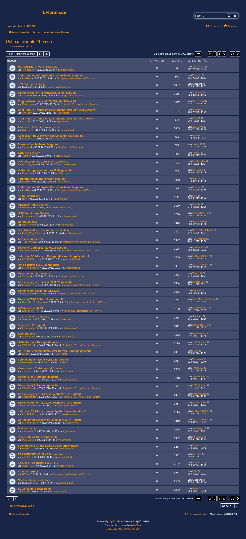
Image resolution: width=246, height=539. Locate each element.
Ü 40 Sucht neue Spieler (33, 213)
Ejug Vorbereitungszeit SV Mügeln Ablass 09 (47, 101)
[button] (198, 53)
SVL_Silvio (27, 130)
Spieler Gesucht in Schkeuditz (37, 437)
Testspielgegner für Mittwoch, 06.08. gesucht (47, 92)
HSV (24, 199)
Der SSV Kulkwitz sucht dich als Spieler (44, 230)
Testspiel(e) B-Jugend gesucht (38, 376)
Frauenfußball (67, 130)
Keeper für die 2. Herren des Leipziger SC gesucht (51, 135)
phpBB (112, 521)
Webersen (27, 362)
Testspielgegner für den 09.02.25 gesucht (45, 282)
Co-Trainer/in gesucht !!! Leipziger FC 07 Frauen (49, 419)
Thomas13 (27, 371)
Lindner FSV (28, 250)
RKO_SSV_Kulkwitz (32, 233)
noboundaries (29, 397)
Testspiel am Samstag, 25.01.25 (38, 290)
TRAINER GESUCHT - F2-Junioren (40, 454)
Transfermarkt (60, 138)
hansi (25, 491)
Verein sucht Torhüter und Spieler (40, 368)
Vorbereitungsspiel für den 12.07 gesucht (45, 170)
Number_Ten (28, 164)
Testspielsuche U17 (30, 239)
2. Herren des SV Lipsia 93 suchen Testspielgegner (51, 75)
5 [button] (224, 54)
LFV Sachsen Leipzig (31, 84)
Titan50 (26, 156)
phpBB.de (136, 525)
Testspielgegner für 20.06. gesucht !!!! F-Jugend (49, 394)
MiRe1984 (27, 173)
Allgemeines (64, 87)
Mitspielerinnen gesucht (33, 204)
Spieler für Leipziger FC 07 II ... (38, 462)
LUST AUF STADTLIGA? (33, 316)
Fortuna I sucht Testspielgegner (39, 144)
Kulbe (25, 354)
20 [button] (232, 54)
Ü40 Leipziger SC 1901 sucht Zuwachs (43, 161)
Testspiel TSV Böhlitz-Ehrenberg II (40, 299)
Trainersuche (26, 333)
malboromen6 (29, 431)
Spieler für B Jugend (31, 325)
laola (24, 138)
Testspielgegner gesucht (34, 273)
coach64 (26, 293)
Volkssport (64, 362)
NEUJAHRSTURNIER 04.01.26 (37, 66)
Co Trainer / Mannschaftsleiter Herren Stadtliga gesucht (54, 351)
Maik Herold (28, 104)
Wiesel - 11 (28, 448)
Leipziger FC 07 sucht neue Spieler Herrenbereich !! (52, 411)
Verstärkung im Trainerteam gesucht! (42, 178)
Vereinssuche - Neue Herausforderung (43, 359)
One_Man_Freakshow (33, 302)
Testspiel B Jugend (30, 307)
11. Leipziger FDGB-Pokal (35, 488)
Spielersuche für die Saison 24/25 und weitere (48, 445)
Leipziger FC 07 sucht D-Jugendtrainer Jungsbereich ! (53, 256)
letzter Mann (28, 336)
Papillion (26, 78)
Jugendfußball (67, 69)
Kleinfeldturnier (28, 471)
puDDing (26, 457)
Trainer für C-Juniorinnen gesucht (40, 127)
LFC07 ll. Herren (30, 259)
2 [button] (210, 54)
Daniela (26, 207)
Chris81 (26, 112)
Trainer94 (27, 95)
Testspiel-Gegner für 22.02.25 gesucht (42, 247)
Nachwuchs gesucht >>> (34, 480)
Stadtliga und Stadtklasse (71, 95)
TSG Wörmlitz (29, 242)
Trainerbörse (62, 112)
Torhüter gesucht (29, 153)
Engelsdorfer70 (30, 216)
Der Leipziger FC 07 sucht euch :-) (40, 264)
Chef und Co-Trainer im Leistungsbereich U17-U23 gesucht (56, 109)
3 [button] (214, 54)
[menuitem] (31, 26)
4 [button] (219, 54)
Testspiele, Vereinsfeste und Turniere (76, 78)
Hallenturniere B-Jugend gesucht (39, 342)
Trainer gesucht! (28, 428)
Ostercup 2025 (27, 221)
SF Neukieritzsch (29, 196)
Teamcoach (28, 69)
